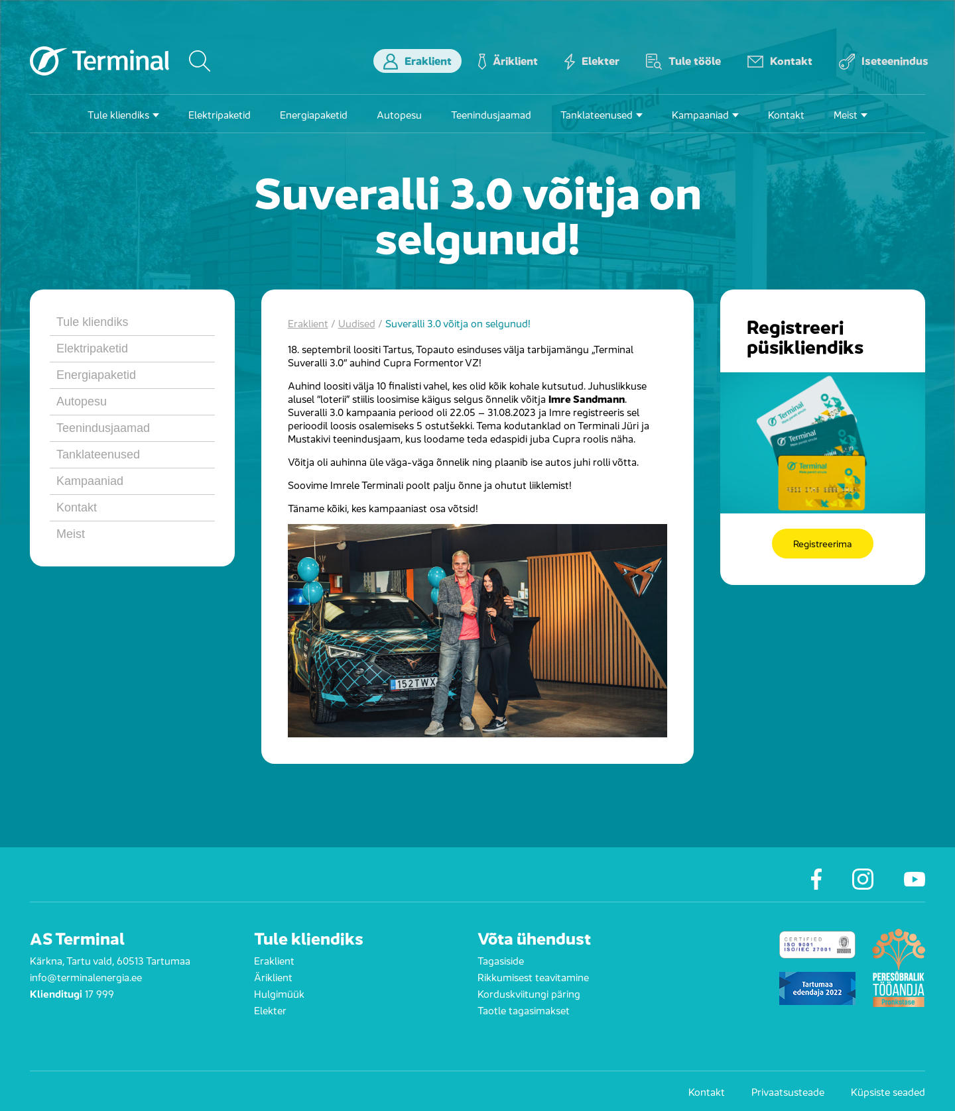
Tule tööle (683, 61)
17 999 (99, 992)
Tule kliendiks (118, 113)
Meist (846, 113)
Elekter (591, 61)
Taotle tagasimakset (524, 1009)
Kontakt (779, 61)
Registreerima (822, 543)
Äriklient (508, 61)
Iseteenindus (883, 61)
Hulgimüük (279, 992)
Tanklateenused (596, 113)
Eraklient (417, 61)
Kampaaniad (700, 113)
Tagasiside (501, 959)
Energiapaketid (314, 113)
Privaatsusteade (787, 1091)
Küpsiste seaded (888, 1091)
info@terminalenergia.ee (86, 976)
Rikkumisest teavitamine (533, 976)
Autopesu (399, 113)
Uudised (356, 322)
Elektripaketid (219, 113)
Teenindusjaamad (491, 113)
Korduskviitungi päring (529, 992)
